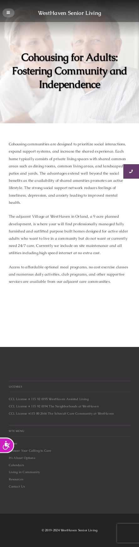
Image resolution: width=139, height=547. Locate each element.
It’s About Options (22, 458)
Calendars (16, 465)
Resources (16, 479)
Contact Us (17, 486)
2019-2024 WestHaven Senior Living (71, 530)
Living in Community (24, 472)
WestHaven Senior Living (69, 12)
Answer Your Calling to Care (30, 451)
